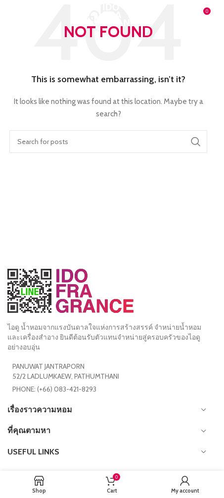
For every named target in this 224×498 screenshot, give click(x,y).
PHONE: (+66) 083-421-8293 (54, 389)
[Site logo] (108, 13)
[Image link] (70, 290)
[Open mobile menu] (23, 15)
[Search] (108, 141)
